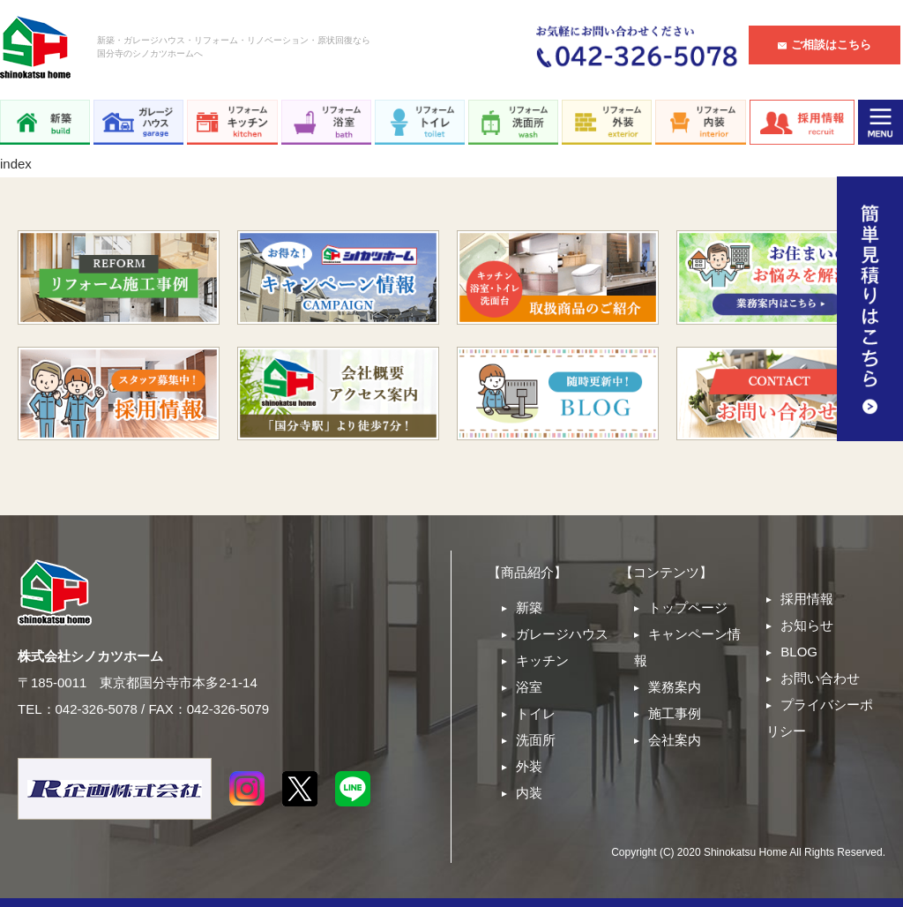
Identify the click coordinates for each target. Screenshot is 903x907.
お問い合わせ (820, 678)
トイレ (536, 713)
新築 (529, 607)
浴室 (529, 686)
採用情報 (806, 598)
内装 (529, 792)
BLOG (798, 651)
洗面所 (536, 739)
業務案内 (674, 686)
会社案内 (674, 739)
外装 (529, 766)
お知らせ (806, 625)
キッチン (542, 660)
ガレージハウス (562, 633)
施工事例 (674, 713)
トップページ (688, 607)
